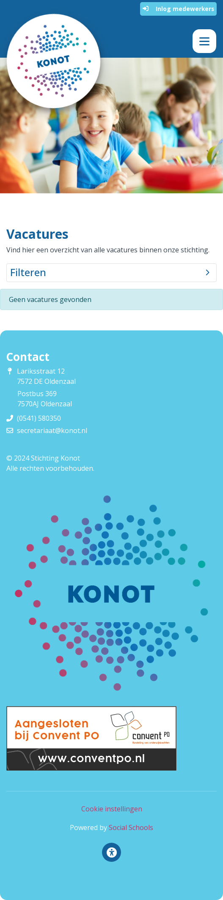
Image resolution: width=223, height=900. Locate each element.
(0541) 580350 (39, 418)
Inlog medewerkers (178, 9)
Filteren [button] (109, 272)
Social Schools (131, 827)
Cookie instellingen (111, 808)
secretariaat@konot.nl (52, 430)
